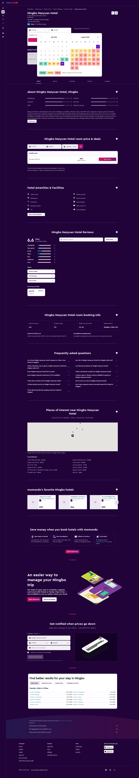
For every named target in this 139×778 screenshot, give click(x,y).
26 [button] (41, 63)
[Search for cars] (3, 15)
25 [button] (66, 59)
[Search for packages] (3, 19)
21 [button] (49, 59)
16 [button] (58, 55)
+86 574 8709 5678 (33, 21)
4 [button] (66, 46)
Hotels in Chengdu (35, 699)
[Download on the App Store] (109, 751)
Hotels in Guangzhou (79, 692)
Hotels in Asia (38, 9)
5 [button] (85, 51)
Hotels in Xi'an (34, 704)
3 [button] (62, 46)
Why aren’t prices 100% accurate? (73, 732)
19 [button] (41, 59)
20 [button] (45, 59)
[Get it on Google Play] (109, 747)
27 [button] (45, 63)
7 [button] (49, 51)
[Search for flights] (3, 8)
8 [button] (53, 51)
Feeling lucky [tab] (59, 683)
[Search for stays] (3, 12)
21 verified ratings (40, 24)
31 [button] (62, 63)
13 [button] (45, 55)
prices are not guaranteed (65, 720)
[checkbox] (36, 292)
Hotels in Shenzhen (78, 694)
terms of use (50, 660)
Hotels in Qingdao (78, 702)
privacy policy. (58, 660)
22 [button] (54, 59)
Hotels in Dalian (77, 699)
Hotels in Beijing (34, 694)
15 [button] (54, 55)
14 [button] (49, 55)
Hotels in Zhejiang (57, 9)
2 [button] (58, 46)
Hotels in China (47, 9)
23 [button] (58, 59)
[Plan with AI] (3, 23)
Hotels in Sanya (77, 697)
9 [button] (58, 51)
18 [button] (66, 55)
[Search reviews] (82, 239)
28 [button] (49, 63)
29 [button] (54, 63)
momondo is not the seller (73, 726)
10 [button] (62, 51)
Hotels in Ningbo (68, 9)
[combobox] (50, 638)
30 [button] (58, 63)
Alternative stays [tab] (47, 683)
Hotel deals (30, 9)
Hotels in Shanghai (35, 692)
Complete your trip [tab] (72, 683)
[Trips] (3, 28)
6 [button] (45, 51)
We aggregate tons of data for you (73, 729)
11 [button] (66, 51)
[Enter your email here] (50, 648)
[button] (3, 3)
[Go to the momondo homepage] (12, 3)
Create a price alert (101, 541)
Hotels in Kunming (78, 704)
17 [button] (62, 55)
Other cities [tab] (34, 683)
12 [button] (41, 55)
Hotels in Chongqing (36, 697)
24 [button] (62, 59)
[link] (72, 551)
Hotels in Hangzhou (35, 702)
